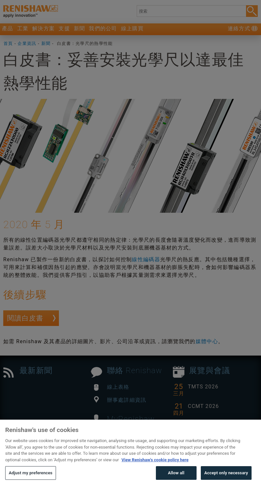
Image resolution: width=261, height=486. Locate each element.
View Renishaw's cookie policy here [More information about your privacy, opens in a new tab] (154, 470)
